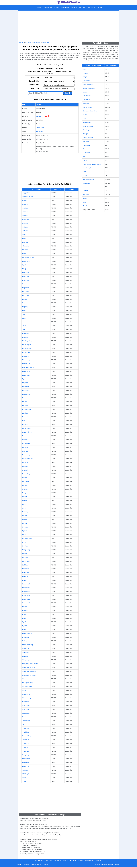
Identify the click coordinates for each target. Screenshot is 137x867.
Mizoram (85, 190)
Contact (26, 864)
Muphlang (25, 512)
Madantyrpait (26, 443)
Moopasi (24, 477)
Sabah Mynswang (27, 645)
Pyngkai (24, 626)
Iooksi (24, 310)
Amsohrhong (26, 219)
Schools (56, 7)
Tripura (85, 198)
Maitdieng (25, 447)
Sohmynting (25, 709)
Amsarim (25, 212)
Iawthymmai (25, 276)
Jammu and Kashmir (89, 88)
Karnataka (86, 141)
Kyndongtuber (26, 375)
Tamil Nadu (86, 149)
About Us (20, 864)
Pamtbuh (25, 576)
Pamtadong (25, 572)
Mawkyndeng (26, 455)
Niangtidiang (26, 550)
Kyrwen (24, 379)
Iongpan (24, 303)
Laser (24, 398)
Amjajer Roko (26, 193)
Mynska (24, 531)
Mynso (24, 534)
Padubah (25, 565)
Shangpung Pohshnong (29, 675)
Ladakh (85, 92)
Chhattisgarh (87, 130)
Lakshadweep (87, 153)
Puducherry (86, 145)
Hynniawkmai (26, 261)
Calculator (100, 7)
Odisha (85, 172)
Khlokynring (25, 356)
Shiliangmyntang (27, 686)
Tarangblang (26, 720)
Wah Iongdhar (26, 774)
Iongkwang (25, 291)
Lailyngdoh (25, 390)
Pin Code (82, 7)
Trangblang (25, 755)
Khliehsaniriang (26, 348)
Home (39, 7)
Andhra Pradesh (88, 137)
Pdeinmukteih (26, 584)
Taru (23, 724)
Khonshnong (26, 360)
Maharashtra (87, 122)
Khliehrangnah (26, 344)
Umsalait (24, 770)
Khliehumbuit (26, 352)
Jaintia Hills (45, 42)
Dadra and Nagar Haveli (90, 111)
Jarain (24, 318)
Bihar (84, 202)
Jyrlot (23, 329)
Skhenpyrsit (25, 701)
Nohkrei (24, 553)
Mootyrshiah (26, 493)
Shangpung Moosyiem (29, 671)
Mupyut (24, 515)
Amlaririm (25, 204)
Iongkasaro (25, 288)
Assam (85, 175)
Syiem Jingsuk (26, 713)
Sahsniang (25, 648)
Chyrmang (25, 250)
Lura (23, 420)
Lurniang (25, 424)
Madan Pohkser (27, 432)
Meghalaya (36, 42)
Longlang (25, 413)
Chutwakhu (25, 246)
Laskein (24, 401)
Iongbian (24, 284)
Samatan (25, 656)
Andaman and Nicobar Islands (92, 164)
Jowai (24, 326)
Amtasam (25, 231)
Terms (39, 864)
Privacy (33, 864)
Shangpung (25, 660)
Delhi (84, 69)
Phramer (24, 607)
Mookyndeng (26, 474)
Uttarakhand (86, 99)
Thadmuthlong (26, 736)
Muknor (24, 500)
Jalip (23, 314)
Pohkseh (24, 610)
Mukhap (24, 496)
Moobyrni (25, 470)
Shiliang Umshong (27, 682)
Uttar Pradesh (87, 96)
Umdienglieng (26, 758)
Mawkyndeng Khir (27, 458)
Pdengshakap (26, 599)
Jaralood (24, 322)
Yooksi (24, 781)
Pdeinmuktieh (26, 588)
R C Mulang (25, 637)
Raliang (24, 641)
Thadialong (25, 732)
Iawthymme (25, 280)
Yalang (24, 777)
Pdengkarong (26, 591)
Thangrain (25, 747)
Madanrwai (25, 436)
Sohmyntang (26, 705)
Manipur (85, 187)
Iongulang (25, 307)
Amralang (25, 208)
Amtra (24, 234)
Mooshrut (25, 489)
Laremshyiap (26, 394)
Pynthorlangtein (27, 633)
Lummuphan (26, 417)
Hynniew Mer (26, 265)
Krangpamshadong (28, 367)
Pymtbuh (25, 622)
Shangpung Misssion (28, 667)
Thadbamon (25, 728)
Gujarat (85, 115)
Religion (80, 860)
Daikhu (24, 253)
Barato (24, 238)
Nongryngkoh (26, 561)
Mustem (24, 523)
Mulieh (24, 504)
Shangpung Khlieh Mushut (30, 663)
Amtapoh (25, 227)
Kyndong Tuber (26, 371)
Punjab (85, 77)
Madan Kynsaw (26, 428)
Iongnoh (24, 299)
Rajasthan (86, 103)
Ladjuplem (25, 382)
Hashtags (74, 7)
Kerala (85, 156)
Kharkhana (25, 333)
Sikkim (85, 160)
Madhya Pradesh (88, 126)
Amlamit (24, 200)
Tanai (23, 717)
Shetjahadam (26, 679)
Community (65, 7)
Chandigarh (86, 80)
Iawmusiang (25, 272)
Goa (84, 118)
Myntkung (25, 546)
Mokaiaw (25, 466)
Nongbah (25, 557)
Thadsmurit (25, 739)
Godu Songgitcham (28, 257)
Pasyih (24, 580)
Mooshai (24, 485)
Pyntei (24, 629)
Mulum (24, 508)
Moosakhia (25, 481)
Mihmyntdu (25, 462)
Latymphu (25, 405)
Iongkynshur (26, 295)
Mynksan (25, 527)
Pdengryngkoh (26, 595)
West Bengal (87, 168)
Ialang (24, 269)
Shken (24, 690)
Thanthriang (25, 751)
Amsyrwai (25, 223)
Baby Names (48, 7)
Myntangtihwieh (27, 538)
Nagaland (86, 194)
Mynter (24, 542)
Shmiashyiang (26, 698)
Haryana (85, 73)
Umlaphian (25, 766)
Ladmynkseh (26, 386)
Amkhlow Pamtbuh (27, 196)
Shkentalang (26, 694)
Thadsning (25, 743)
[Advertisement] (68, 25)
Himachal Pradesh (88, 84)
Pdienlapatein (26, 603)
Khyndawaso (26, 363)
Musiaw (24, 519)
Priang (24, 618)
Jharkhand (86, 206)
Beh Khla (25, 242)
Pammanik (25, 569)
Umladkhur (25, 762)
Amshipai (25, 215)
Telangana (86, 134)
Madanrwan (25, 439)
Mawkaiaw (25, 451)
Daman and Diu (87, 107)
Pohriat (24, 614)
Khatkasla (25, 337)
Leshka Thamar (27, 409)
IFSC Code (91, 7)
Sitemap (45, 864)
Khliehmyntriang (27, 341)
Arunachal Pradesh (88, 179)
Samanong (25, 652)
